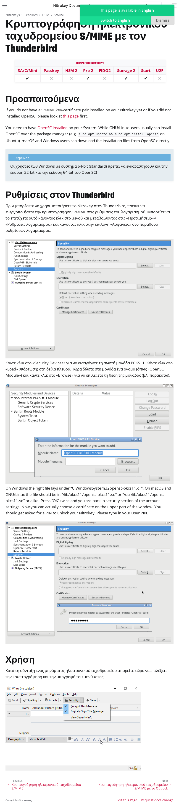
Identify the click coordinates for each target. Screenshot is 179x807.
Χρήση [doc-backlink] (20, 660)
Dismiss (162, 20)
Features (31, 15)
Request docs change (157, 800)
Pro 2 (88, 70)
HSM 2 (71, 70)
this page (71, 116)
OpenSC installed (52, 127)
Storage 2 (126, 70)
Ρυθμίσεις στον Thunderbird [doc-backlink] (60, 195)
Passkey (51, 70)
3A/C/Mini (27, 70)
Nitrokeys (12, 15)
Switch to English (115, 20)
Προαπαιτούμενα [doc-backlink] (42, 99)
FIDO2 (105, 70)
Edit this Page (126, 800)
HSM (45, 15)
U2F (159, 70)
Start (145, 70)
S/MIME (60, 15)
